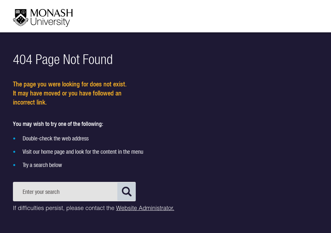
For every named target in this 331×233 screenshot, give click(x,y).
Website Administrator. (145, 209)
